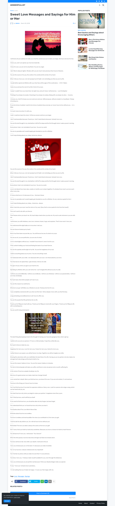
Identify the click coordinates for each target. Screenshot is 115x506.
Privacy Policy (101, 503)
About (86, 503)
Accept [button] (7, 501)
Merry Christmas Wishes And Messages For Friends (97, 41)
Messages (21, 476)
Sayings (27, 476)
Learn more (17, 497)
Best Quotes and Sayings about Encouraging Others (91, 34)
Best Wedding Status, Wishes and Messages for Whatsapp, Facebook (97, 66)
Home (12, 10)
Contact (92, 503)
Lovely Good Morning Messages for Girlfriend (96, 49)
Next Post (72, 497)
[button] (100, 5)
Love (16, 10)
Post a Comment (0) (43, 493)
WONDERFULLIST (17, 5)
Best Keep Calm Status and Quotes (96, 58)
